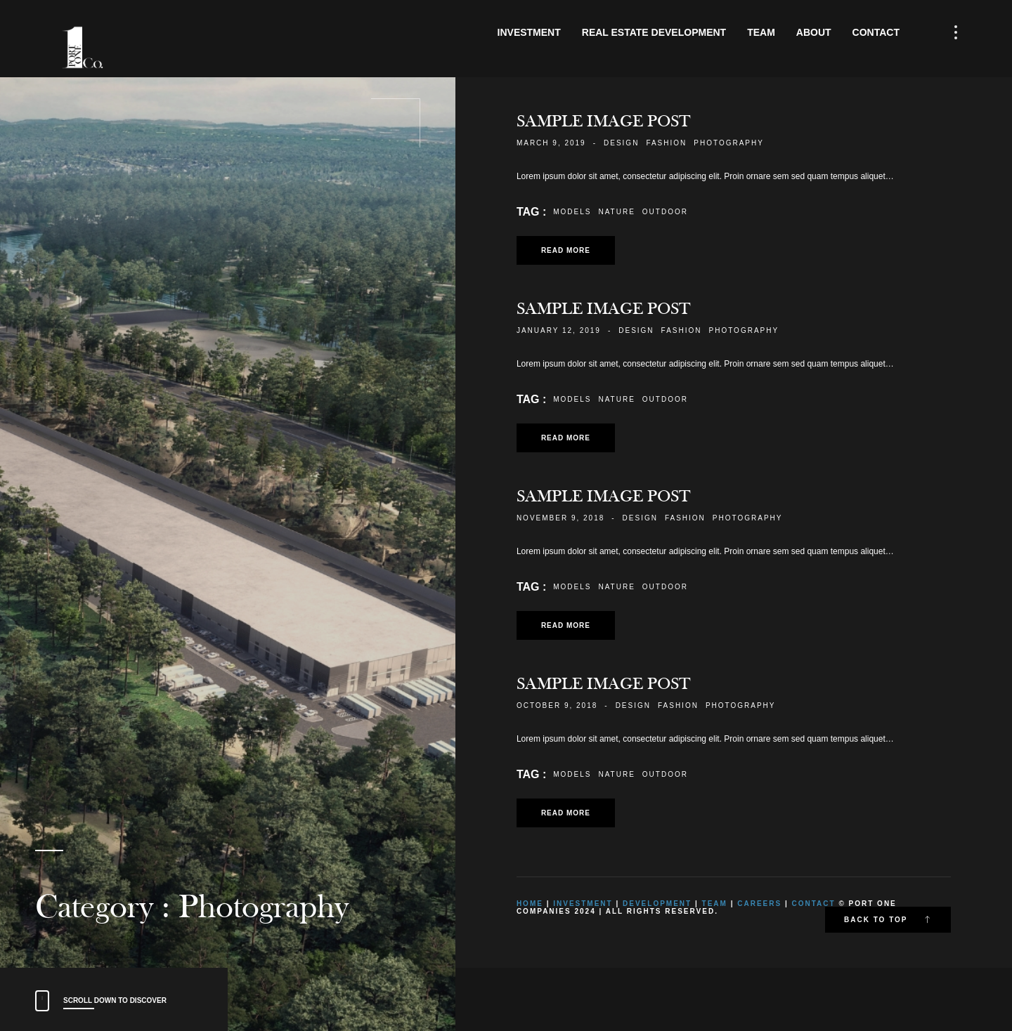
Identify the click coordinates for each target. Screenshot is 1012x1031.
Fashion (666, 143)
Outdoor (665, 212)
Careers (759, 903)
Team (761, 32)
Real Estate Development (654, 32)
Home (530, 903)
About (813, 32)
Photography (729, 143)
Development (657, 903)
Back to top (888, 920)
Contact (876, 32)
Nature (616, 212)
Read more (565, 250)
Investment (529, 32)
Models (572, 212)
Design (621, 143)
